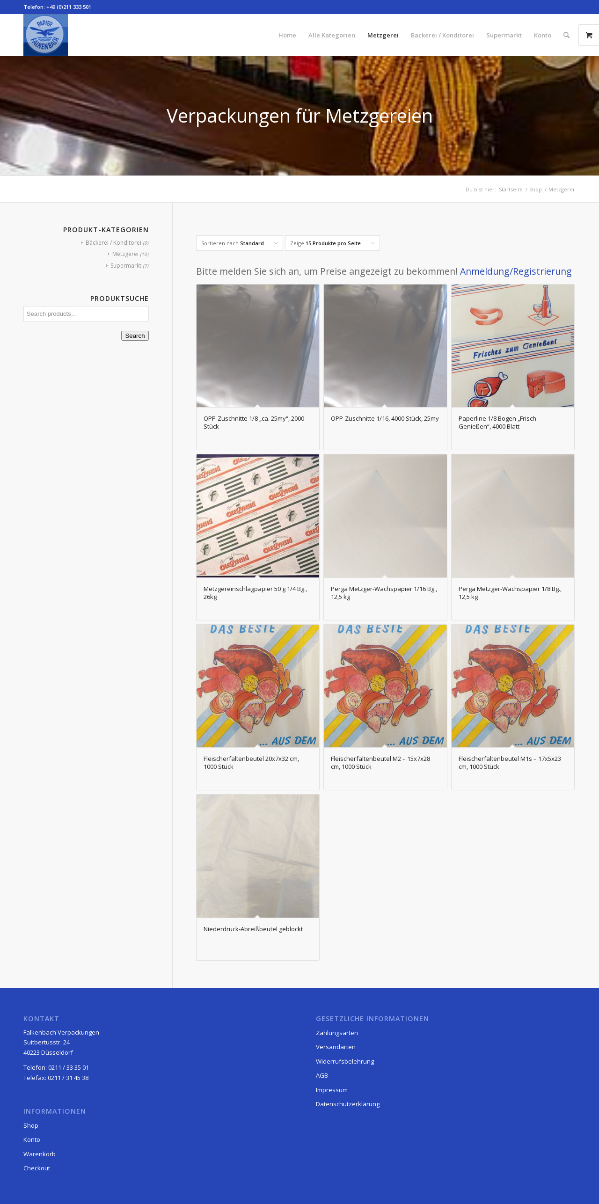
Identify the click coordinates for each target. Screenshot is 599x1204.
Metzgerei (125, 254)
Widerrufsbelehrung (345, 1061)
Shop (30, 1125)
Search (135, 335)
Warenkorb (39, 1154)
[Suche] (566, 35)
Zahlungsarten (337, 1033)
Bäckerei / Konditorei (113, 243)
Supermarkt (125, 266)
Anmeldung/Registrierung (516, 271)
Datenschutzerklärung (348, 1104)
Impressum (332, 1090)
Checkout (36, 1168)
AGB (322, 1075)
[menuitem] (287, 35)
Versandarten (336, 1047)
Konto (31, 1139)
